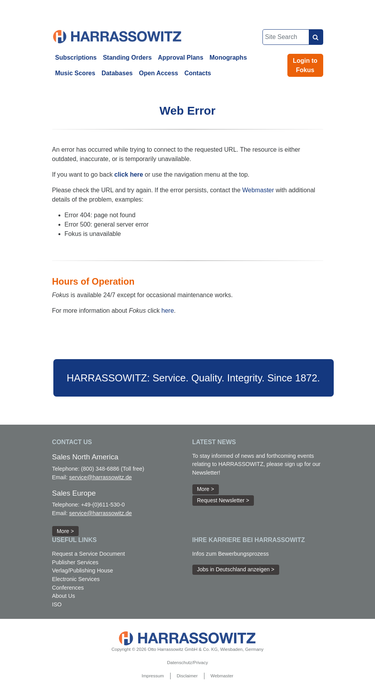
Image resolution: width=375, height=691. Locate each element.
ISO (57, 604)
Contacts (198, 73)
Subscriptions (76, 57)
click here (128, 174)
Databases (117, 73)
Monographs (228, 57)
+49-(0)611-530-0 (103, 504)
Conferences (68, 588)
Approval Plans (180, 57)
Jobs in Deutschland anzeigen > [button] (236, 569)
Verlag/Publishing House (82, 570)
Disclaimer (187, 675)
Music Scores (75, 73)
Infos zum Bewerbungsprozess (230, 554)
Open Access (158, 73)
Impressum (153, 675)
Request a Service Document (88, 554)
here (168, 310)
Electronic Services (76, 579)
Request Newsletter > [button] (223, 500)
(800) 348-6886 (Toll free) (112, 469)
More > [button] (65, 531)
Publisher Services (75, 562)
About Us (63, 596)
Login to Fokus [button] (305, 65)
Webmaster (258, 190)
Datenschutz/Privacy (187, 662)
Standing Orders (127, 57)
